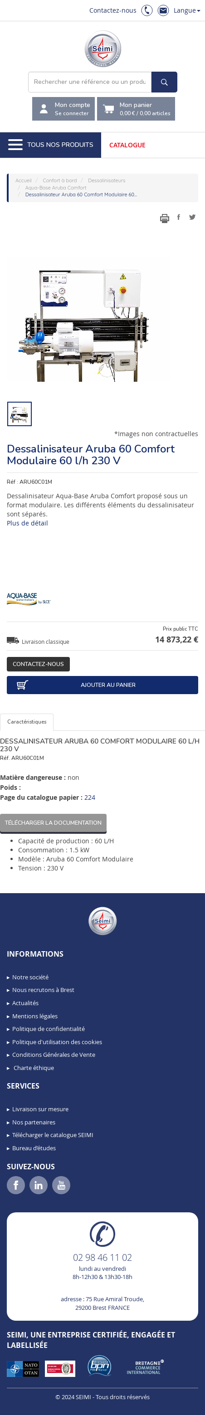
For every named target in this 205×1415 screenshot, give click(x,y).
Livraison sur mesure (40, 1109)
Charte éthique (33, 1068)
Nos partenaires (33, 1122)
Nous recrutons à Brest (43, 990)
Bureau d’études (34, 1148)
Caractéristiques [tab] (26, 722)
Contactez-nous (113, 10)
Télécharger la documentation (53, 823)
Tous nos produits (50, 145)
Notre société (30, 977)
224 (89, 797)
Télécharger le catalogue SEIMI (52, 1135)
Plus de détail (27, 523)
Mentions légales (35, 1016)
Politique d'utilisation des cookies (57, 1042)
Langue (187, 10)
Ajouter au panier (76, 685)
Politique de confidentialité (48, 1029)
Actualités (25, 1003)
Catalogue (127, 145)
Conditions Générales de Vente (53, 1054)
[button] (27, 1405)
